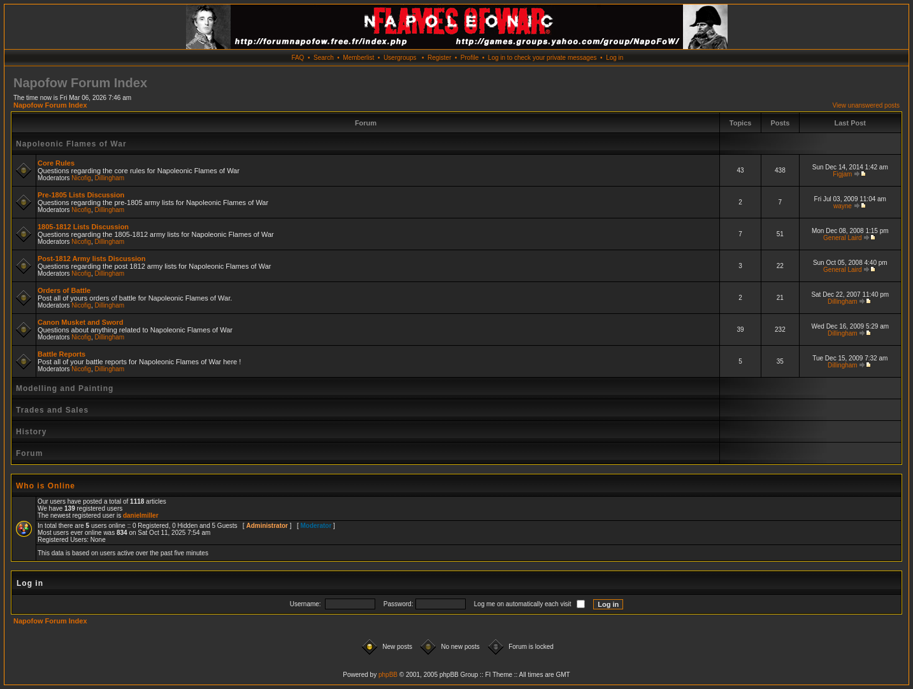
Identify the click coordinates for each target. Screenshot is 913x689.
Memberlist (358, 57)
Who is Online (45, 485)
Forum (29, 453)
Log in (614, 57)
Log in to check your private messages (542, 57)
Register (439, 57)
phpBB (388, 674)
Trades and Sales (52, 410)
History (31, 431)
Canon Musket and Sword (80, 322)
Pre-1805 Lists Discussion (81, 195)
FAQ (297, 57)
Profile (469, 57)
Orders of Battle (64, 290)
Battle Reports (61, 354)
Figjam (842, 174)
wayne (842, 206)
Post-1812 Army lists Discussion (92, 258)
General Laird (842, 237)
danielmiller (141, 515)
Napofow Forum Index (50, 105)
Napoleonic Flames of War (71, 143)
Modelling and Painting (64, 388)
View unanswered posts (866, 105)
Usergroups (400, 57)
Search (323, 57)
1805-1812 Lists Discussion (83, 227)
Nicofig (81, 177)
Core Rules (56, 163)
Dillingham (110, 177)
